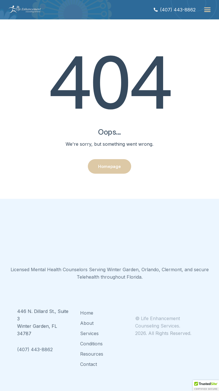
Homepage (109, 166)
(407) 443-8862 (35, 355)
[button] (207, 10)
